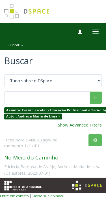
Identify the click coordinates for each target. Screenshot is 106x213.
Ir (95, 97)
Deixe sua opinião (48, 195)
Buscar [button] (15, 45)
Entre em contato (14, 195)
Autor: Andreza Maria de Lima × (33, 116)
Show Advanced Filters (80, 125)
